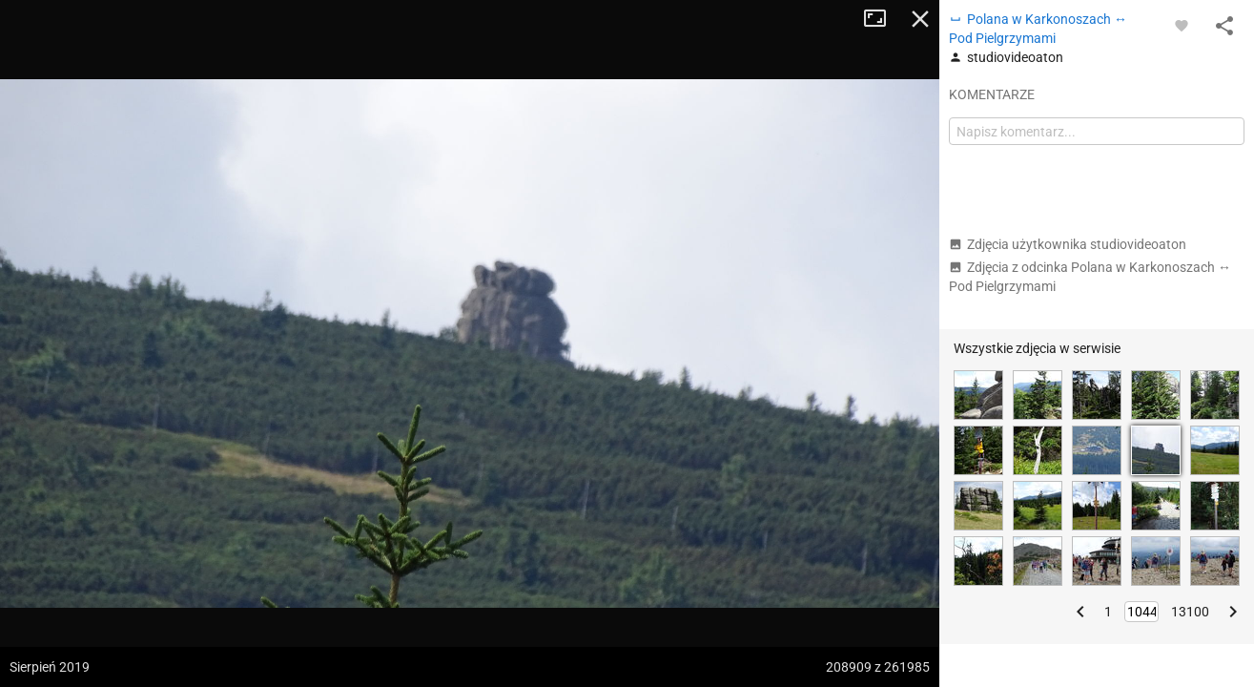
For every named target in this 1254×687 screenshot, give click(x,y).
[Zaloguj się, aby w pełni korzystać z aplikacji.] (1181, 24)
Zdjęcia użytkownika (1067, 244)
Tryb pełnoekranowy (882, 19)
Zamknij (920, 19)
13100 (1190, 611)
